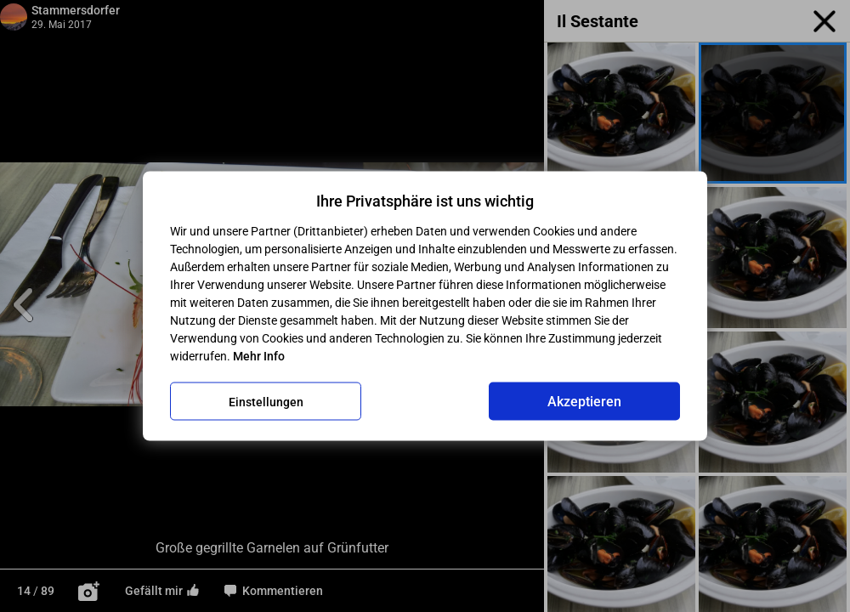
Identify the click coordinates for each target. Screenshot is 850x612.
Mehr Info (259, 356)
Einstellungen (266, 401)
